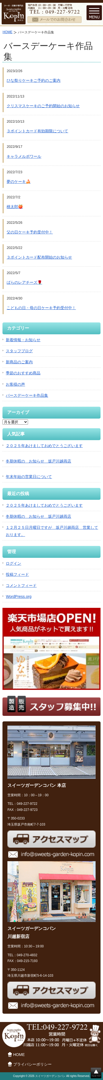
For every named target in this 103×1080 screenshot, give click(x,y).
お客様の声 (15, 384)
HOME (7, 32)
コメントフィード (21, 585)
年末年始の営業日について (29, 476)
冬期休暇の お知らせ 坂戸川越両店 (38, 461)
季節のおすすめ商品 (23, 373)
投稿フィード (17, 574)
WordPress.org (18, 596)
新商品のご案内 (19, 362)
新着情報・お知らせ (23, 340)
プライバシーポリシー (32, 1064)
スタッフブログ (19, 351)
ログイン (13, 563)
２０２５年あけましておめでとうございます (44, 445)
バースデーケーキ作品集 (27, 395)
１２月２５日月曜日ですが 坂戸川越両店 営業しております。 (52, 531)
